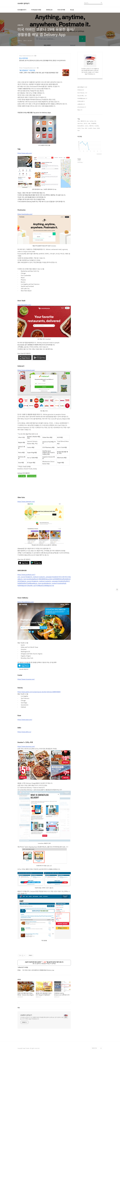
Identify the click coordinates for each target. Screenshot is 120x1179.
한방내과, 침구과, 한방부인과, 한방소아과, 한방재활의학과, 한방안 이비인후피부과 (42, 60)
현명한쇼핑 (49, 9)
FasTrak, (92, 171)
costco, (87, 176)
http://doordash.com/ (24, 328)
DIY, (95, 171)
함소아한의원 (23, 58)
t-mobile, (96, 176)
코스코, (85, 173)
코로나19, (91, 176)
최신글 (72, 9)
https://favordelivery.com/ (26, 649)
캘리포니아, (83, 171)
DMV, (79, 171)
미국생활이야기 (22, 9)
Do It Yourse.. (82, 143)
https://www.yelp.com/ (25, 153)
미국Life (81, 140)
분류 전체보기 (82, 137)
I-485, (89, 173)
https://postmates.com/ (25, 214)
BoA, (88, 171)
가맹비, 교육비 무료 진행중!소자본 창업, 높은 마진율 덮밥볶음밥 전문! (38, 72)
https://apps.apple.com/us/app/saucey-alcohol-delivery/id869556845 (39, 739)
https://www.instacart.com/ (26, 393)
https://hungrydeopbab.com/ (27, 68)
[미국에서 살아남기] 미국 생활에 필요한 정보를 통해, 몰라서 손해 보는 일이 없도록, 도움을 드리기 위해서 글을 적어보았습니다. (41, 1118)
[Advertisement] (44, 307)
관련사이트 (94, 1149)
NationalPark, (81, 176)
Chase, (94, 178)
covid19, (90, 178)
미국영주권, (93, 173)
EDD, (86, 178)
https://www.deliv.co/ (24, 779)
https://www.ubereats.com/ (26, 548)
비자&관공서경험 (36, 9)
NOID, (98, 178)
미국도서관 (81, 151)
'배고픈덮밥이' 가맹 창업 (27, 70)
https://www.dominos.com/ (26, 793)
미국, (79, 181)
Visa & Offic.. (82, 146)
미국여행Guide (82, 148)
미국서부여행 (61, 9)
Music (80, 160)
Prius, (83, 178)
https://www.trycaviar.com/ (26, 726)
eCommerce (82, 157)
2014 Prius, (80, 173)
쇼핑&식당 (81, 154)
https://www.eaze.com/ (25, 766)
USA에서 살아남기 (24, 3)
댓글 (19, 1108)
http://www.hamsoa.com (26, 55)
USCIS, (79, 178)
